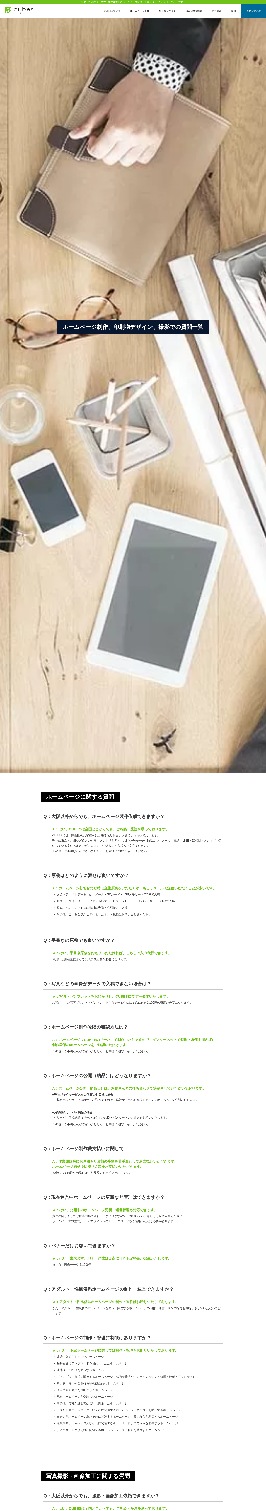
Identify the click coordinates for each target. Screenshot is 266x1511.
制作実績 (216, 10)
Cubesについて (112, 10)
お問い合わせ (254, 10)
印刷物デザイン (167, 10)
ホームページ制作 (139, 10)
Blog (233, 10)
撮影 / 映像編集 (194, 10)
